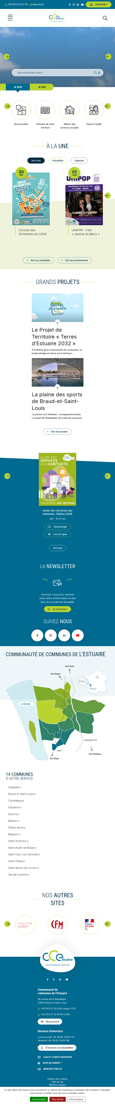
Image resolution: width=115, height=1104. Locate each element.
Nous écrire (50, 1021)
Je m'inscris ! (57, 609)
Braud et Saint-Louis (21, 793)
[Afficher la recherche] (105, 18)
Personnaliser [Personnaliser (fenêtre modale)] (76, 1099)
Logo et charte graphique (57, 1057)
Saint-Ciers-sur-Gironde (24, 854)
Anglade (14, 787)
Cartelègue (16, 800)
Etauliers (14, 807)
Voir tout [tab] (36, 160)
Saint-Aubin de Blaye (22, 847)
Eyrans (13, 814)
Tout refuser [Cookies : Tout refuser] (57, 1099)
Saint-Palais (16, 861)
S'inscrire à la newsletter (57, 1047)
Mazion (13, 820)
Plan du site (57, 1082)
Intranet (99, 4)
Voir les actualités (38, 260)
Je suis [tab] (42, 87)
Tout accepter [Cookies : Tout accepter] (39, 1099)
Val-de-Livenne (18, 874)
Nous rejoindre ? (52, 1063)
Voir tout (57, 548)
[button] (7, 57)
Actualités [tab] (57, 160)
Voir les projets (57, 431)
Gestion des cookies (57, 1079)
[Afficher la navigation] (10, 18)
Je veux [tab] (18, 87)
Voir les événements (75, 260)
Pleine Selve (16, 827)
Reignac (14, 834)
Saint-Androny (18, 841)
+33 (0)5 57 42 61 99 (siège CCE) (57, 1008)
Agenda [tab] (79, 160)
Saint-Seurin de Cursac (23, 867)
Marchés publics (52, 1069)
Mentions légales (57, 1085)
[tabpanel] (57, 205)
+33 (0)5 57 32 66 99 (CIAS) (54, 1014)
